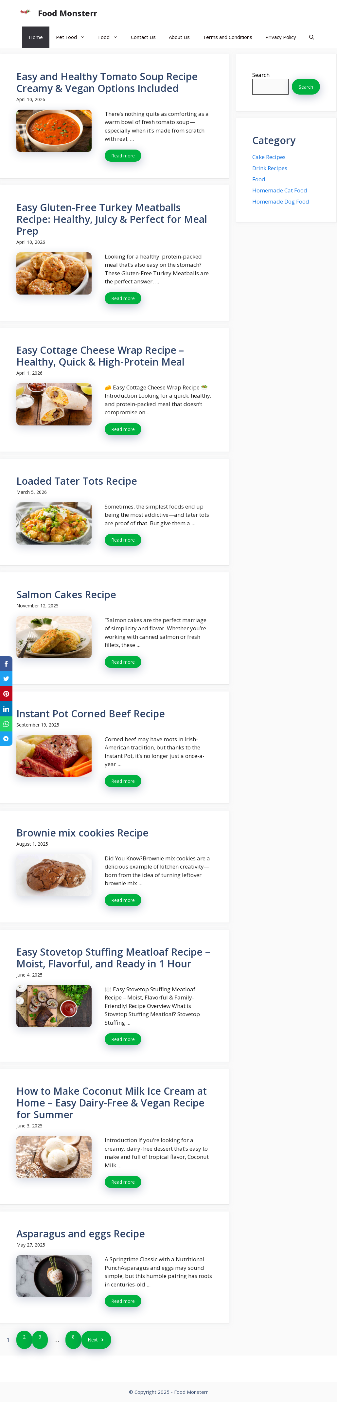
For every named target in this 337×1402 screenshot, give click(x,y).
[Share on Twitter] (6, 678)
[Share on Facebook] (6, 663)
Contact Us (143, 37)
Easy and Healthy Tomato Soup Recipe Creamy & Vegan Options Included (107, 82)
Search (261, 75)
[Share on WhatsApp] (6, 723)
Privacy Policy (280, 37)
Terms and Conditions (227, 37)
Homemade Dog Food (280, 201)
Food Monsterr (67, 13)
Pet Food (74, 37)
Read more (123, 156)
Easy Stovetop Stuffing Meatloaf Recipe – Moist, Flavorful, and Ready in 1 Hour (113, 957)
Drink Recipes (269, 168)
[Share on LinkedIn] (6, 708)
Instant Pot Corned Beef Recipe (90, 713)
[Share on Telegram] (6, 738)
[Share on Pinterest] (6, 693)
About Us (179, 37)
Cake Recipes (269, 157)
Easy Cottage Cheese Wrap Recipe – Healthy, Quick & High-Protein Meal (100, 355)
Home (36, 37)
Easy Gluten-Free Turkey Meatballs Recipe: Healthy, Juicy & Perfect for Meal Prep (111, 219)
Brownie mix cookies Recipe (82, 832)
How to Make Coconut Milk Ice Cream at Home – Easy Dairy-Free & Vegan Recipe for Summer (111, 1102)
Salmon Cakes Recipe (66, 594)
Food (111, 37)
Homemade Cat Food (279, 190)
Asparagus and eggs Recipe (80, 1233)
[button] (312, 37)
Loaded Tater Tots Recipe (76, 481)
